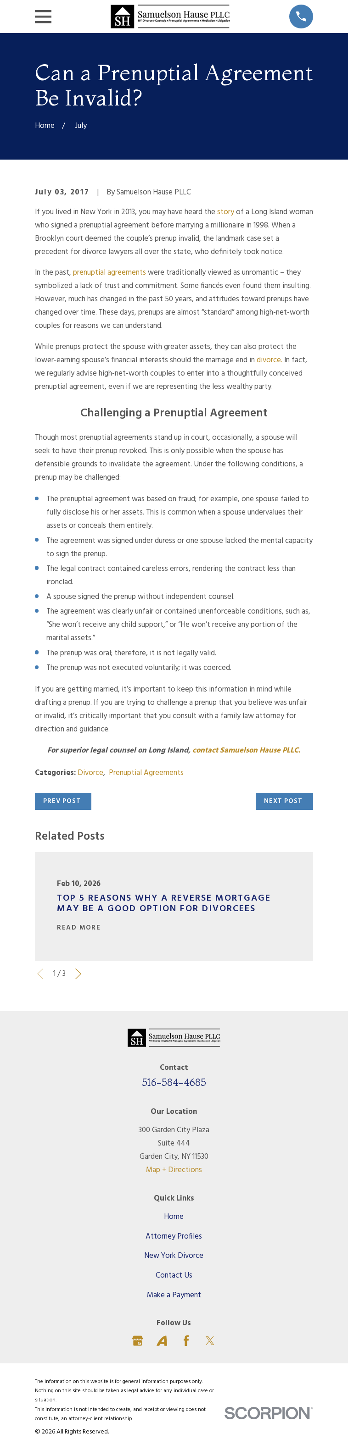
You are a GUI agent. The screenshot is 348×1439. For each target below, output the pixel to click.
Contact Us (174, 1276)
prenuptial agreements (109, 273)
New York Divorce (173, 1256)
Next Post (283, 801)
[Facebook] (186, 1340)
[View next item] (78, 974)
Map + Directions (174, 1170)
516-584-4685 (174, 1082)
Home (174, 1217)
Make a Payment (174, 1295)
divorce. (269, 360)
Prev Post (62, 801)
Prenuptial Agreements (146, 773)
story (225, 212)
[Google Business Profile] (137, 1340)
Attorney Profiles (174, 1237)
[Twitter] (210, 1340)
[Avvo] (162, 1340)
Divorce (90, 773)
